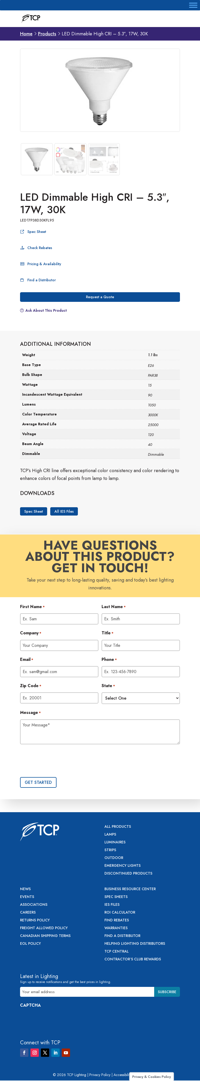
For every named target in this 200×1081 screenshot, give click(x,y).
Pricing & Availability (44, 263)
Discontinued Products (128, 873)
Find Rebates (116, 920)
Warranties (116, 928)
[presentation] (59, 761)
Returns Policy (35, 920)
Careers (28, 912)
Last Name (114, 607)
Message (30, 713)
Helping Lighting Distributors (134, 944)
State (108, 686)
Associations (33, 905)
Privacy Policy (99, 1074)
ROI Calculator (119, 912)
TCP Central (116, 951)
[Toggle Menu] (193, 5)
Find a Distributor (41, 280)
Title (108, 633)
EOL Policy (30, 944)
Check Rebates (39, 247)
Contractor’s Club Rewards (132, 959)
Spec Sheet (36, 231)
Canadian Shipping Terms (45, 936)
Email (26, 660)
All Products (117, 827)
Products (47, 33)
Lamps (110, 834)
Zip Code (30, 686)
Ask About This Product (46, 310)
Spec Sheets (116, 897)
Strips (110, 850)
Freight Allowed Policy (44, 928)
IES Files (112, 905)
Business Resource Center (130, 889)
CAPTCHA (30, 1005)
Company (30, 633)
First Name (32, 607)
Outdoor (113, 858)
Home (26, 33)
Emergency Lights (122, 866)
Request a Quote (100, 296)
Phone (109, 660)
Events (27, 897)
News (25, 889)
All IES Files (64, 511)
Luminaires (115, 842)
